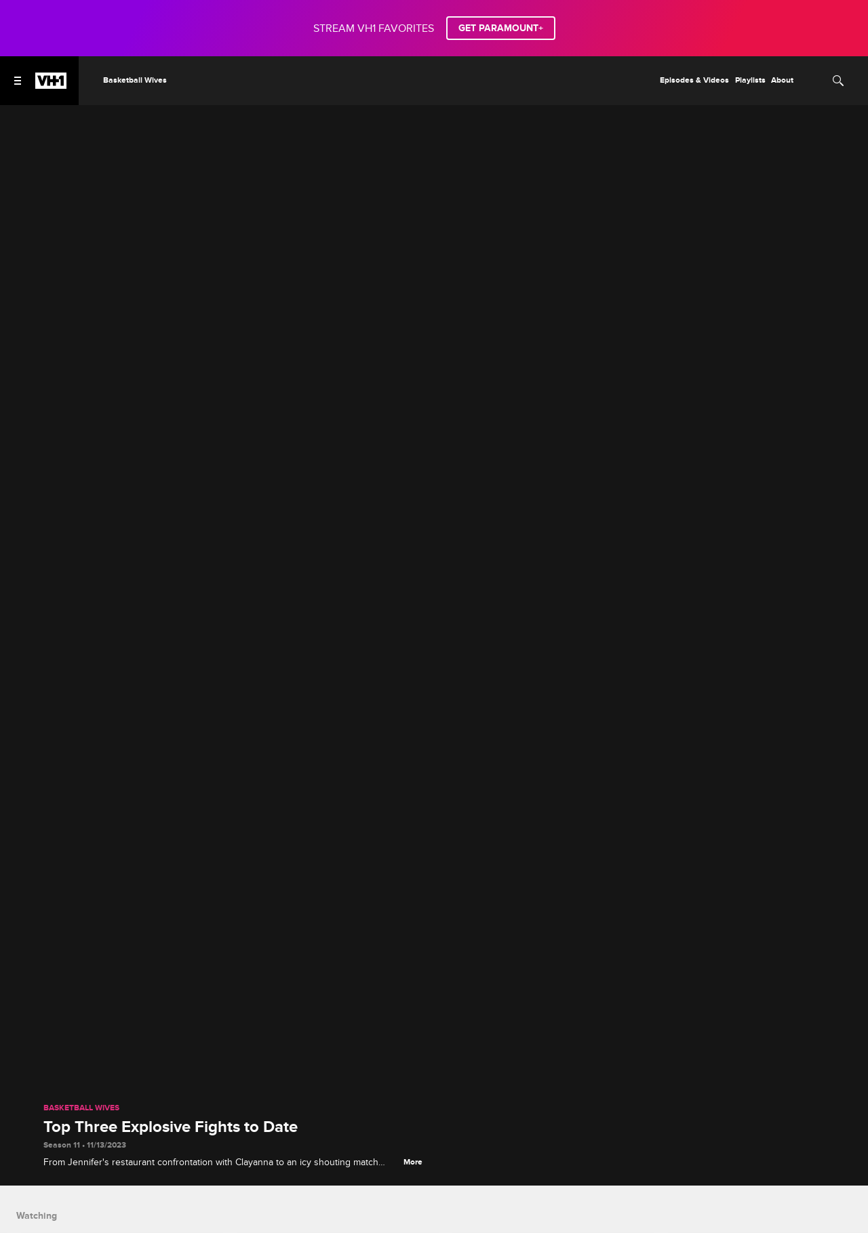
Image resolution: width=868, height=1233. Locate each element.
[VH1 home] (50, 85)
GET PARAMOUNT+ (500, 28)
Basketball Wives (81, 1108)
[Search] (838, 80)
